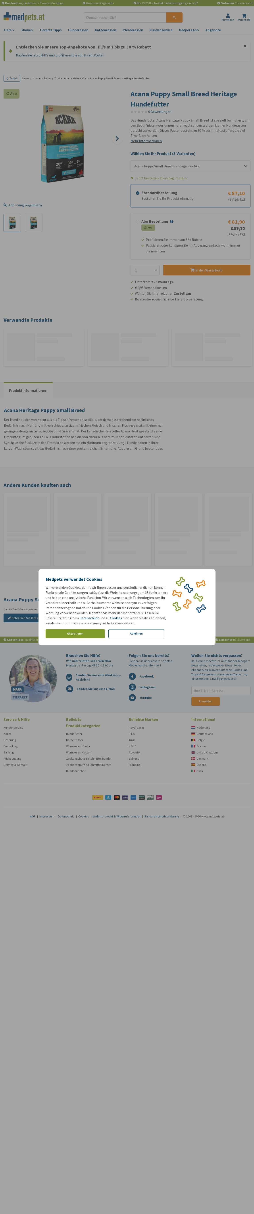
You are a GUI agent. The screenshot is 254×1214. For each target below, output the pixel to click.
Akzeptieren (75, 633)
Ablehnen (136, 633)
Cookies (116, 618)
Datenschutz (89, 618)
